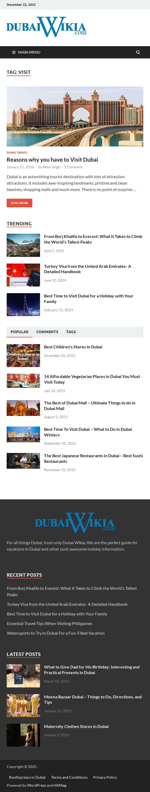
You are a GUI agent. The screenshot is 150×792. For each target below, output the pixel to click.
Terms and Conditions (69, 777)
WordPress (36, 785)
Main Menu (29, 52)
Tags (71, 332)
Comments (47, 332)
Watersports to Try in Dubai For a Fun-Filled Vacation (56, 632)
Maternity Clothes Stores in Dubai (76, 726)
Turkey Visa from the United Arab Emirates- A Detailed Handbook (67, 604)
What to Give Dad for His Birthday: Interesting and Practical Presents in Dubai (92, 669)
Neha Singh (51, 167)
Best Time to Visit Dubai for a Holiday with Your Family (57, 613)
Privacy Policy (105, 777)
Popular (19, 332)
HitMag (60, 785)
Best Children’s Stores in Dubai (73, 346)
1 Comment (73, 167)
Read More (17, 202)
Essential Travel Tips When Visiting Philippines (49, 623)
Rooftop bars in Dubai (27, 777)
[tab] (19, 332)
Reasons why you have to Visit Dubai (52, 159)
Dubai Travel (17, 152)
